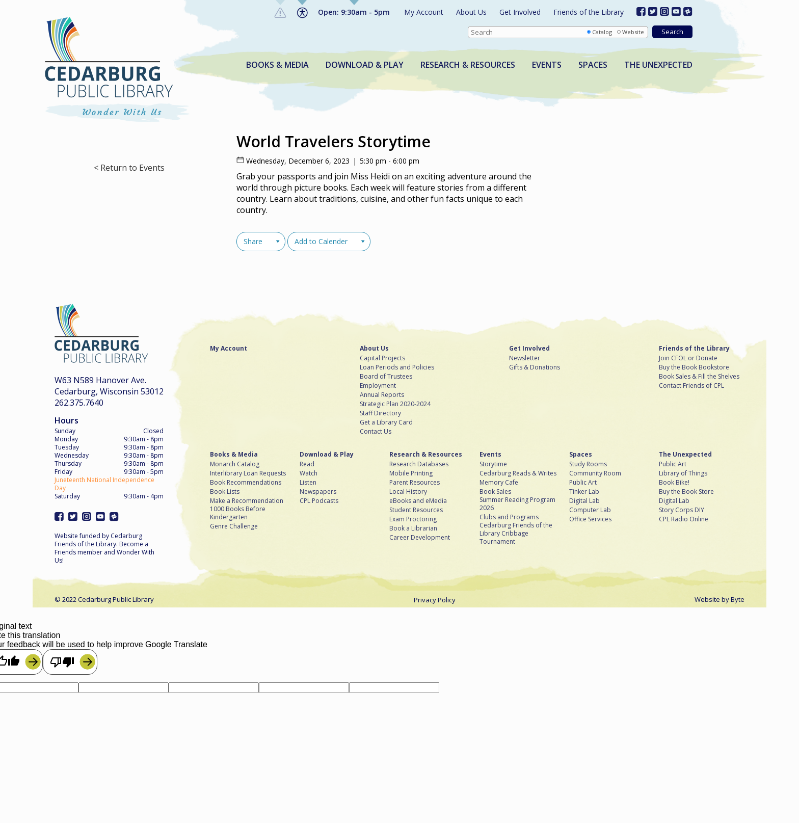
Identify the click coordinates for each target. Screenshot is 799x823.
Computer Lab (590, 510)
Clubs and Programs (509, 517)
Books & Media (277, 65)
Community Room (595, 473)
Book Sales (495, 492)
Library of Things (683, 473)
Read (307, 464)
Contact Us (375, 432)
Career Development (419, 538)
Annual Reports (382, 395)
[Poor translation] (70, 662)
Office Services (590, 519)
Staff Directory (380, 413)
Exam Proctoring (413, 519)
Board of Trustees (386, 377)
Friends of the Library (588, 12)
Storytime (493, 464)
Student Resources (416, 510)
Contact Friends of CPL (691, 386)
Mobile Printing (411, 473)
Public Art (583, 483)
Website (633, 32)
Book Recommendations (245, 483)
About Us (471, 12)
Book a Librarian (413, 528)
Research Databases (418, 464)
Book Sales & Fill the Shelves (699, 377)
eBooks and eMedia (418, 501)
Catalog (602, 32)
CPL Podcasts (319, 501)
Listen (308, 483)
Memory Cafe (499, 483)
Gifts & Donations (534, 367)
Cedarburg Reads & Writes (518, 473)
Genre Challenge (234, 526)
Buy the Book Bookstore (694, 367)
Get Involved (520, 12)
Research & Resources (467, 65)
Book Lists (224, 492)
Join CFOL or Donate (688, 358)
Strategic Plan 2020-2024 (395, 404)
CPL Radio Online (683, 519)
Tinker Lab (584, 492)
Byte (737, 599)
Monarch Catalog (234, 464)
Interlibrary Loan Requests (248, 473)
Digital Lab (584, 501)
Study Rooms (588, 464)
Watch (308, 473)
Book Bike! (674, 483)
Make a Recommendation (246, 501)
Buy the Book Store (686, 492)
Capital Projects (382, 358)
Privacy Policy (435, 599)
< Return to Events (129, 168)
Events (547, 65)
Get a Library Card (386, 422)
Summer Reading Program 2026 (517, 504)
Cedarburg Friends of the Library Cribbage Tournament (516, 533)
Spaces (592, 65)
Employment (378, 386)
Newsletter (524, 358)
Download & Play (365, 65)
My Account (423, 12)
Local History (408, 492)
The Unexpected (658, 65)
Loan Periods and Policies (397, 367)
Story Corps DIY (681, 510)
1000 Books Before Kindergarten (237, 513)
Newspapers (318, 492)
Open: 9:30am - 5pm (354, 12)
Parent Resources (414, 483)
